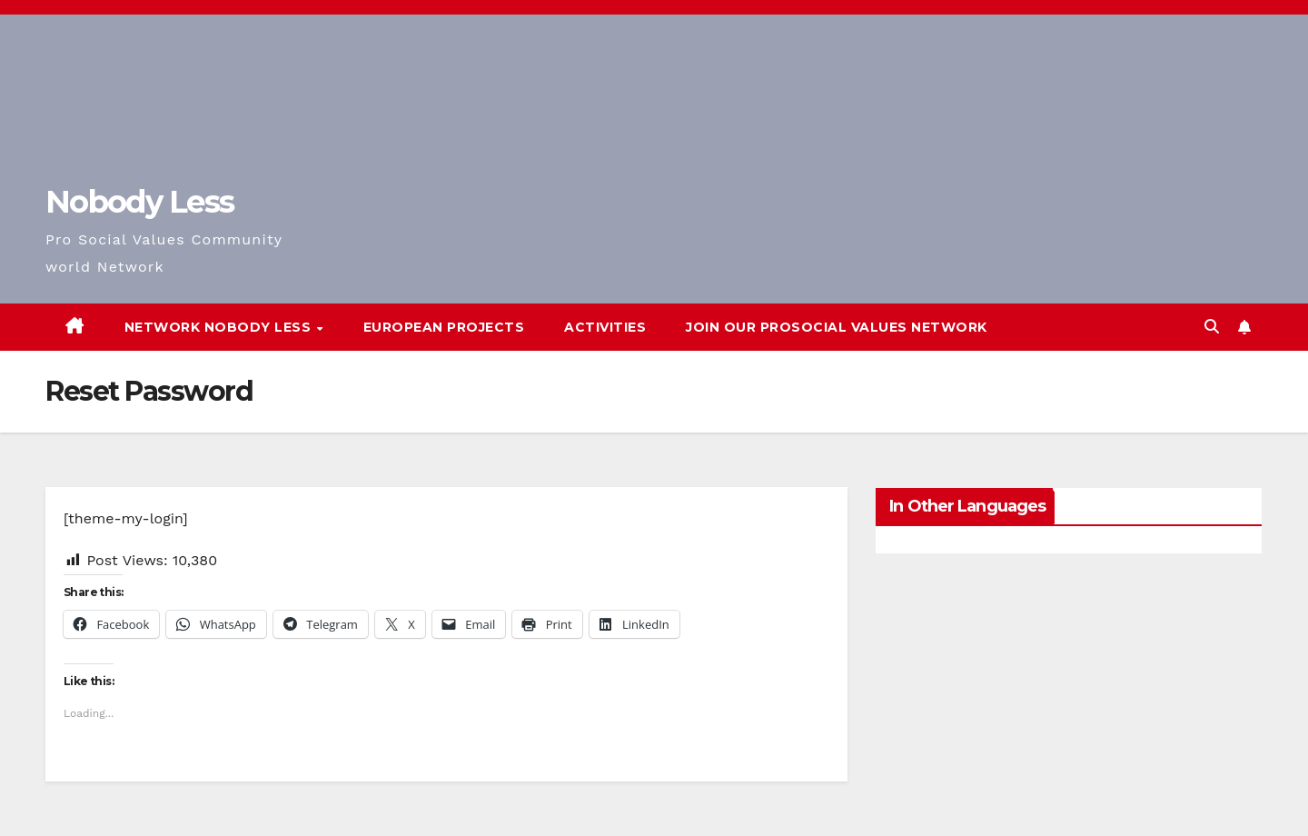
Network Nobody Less (219, 327)
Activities (605, 327)
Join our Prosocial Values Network (836, 327)
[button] (1211, 326)
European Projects (444, 327)
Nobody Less (139, 202)
